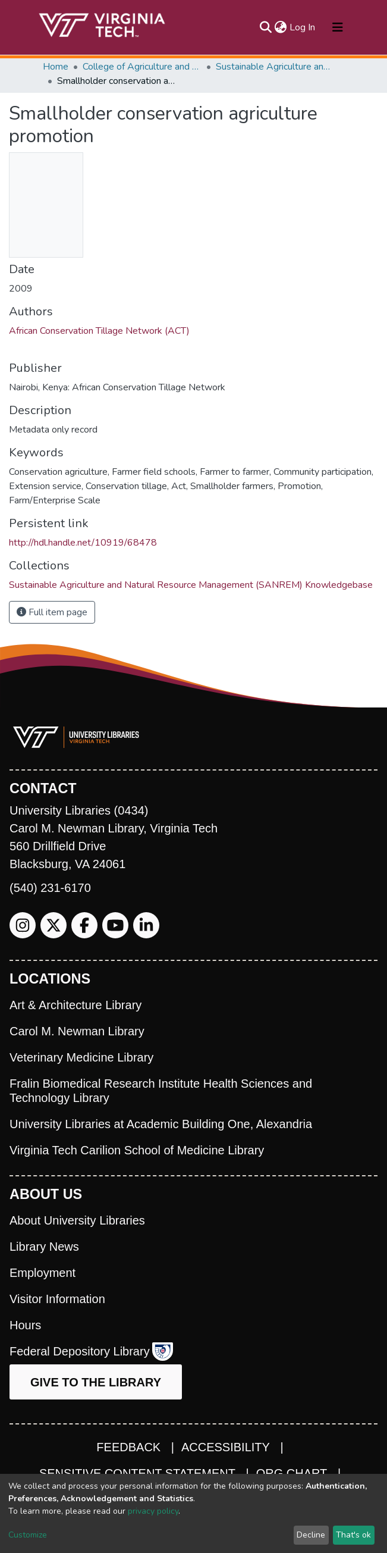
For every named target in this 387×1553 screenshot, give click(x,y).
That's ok (353, 1535)
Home (55, 66)
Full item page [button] (52, 612)
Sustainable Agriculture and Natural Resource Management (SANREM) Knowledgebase (275, 66)
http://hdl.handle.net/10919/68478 (83, 542)
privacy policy (153, 1511)
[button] (280, 27)
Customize (27, 1535)
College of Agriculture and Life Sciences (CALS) (142, 66)
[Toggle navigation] (337, 27)
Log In (303, 27)
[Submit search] (266, 27)
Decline (311, 1535)
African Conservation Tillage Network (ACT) (99, 330)
